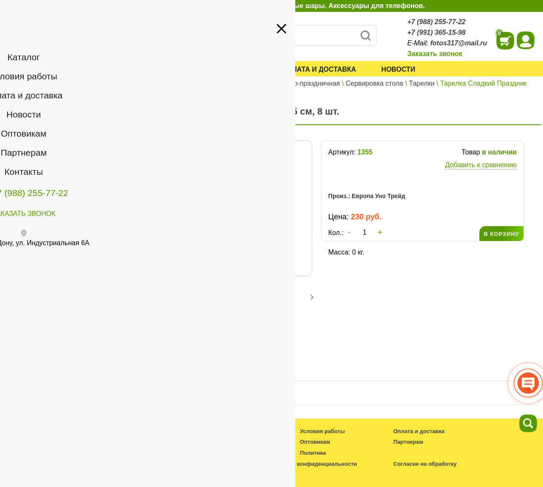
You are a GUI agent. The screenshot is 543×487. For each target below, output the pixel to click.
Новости (398, 69)
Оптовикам (29, 130)
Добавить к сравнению (480, 164)
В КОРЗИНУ (501, 234)
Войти (97, 97)
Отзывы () (237, 369)
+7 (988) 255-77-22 (436, 21)
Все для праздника (220, 83)
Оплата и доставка (319, 69)
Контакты (26, 143)
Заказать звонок (434, 53)
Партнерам (70, 130)
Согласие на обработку (425, 464)
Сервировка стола (374, 83)
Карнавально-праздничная (298, 83)
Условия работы (224, 69)
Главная (142, 83)
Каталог (150, 69)
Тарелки (422, 83)
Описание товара (166, 369)
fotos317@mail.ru (458, 43)
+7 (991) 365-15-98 (436, 32)
